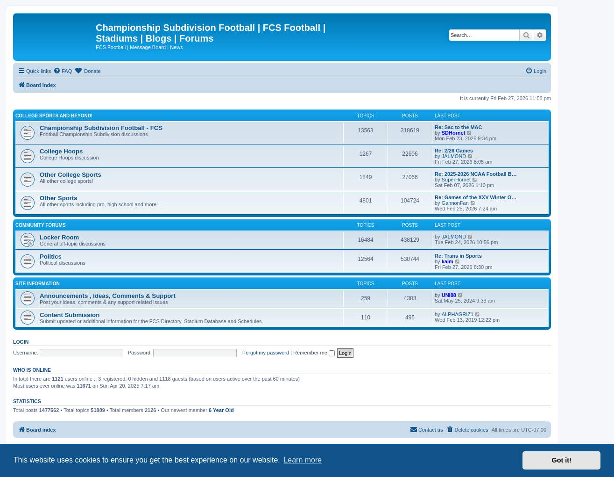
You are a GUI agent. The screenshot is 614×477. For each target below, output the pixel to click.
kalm (447, 261)
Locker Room (59, 237)
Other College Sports (70, 174)
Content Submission (69, 314)
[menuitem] (62, 71)
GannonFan (455, 203)
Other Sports (59, 198)
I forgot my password (265, 352)
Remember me (314, 352)
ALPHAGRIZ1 (457, 314)
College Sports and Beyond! (53, 115)
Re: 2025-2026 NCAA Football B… (476, 174)
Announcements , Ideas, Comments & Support (108, 295)
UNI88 (449, 295)
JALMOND (454, 156)
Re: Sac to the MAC (458, 127)
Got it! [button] (562, 460)
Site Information (37, 283)
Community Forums (40, 225)
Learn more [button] (302, 460)
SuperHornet (456, 179)
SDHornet (454, 133)
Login (20, 342)
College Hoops (61, 151)
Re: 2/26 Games (454, 150)
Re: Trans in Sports (458, 256)
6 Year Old (221, 410)
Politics (51, 256)
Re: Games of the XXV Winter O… (475, 197)
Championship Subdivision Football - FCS (101, 127)
